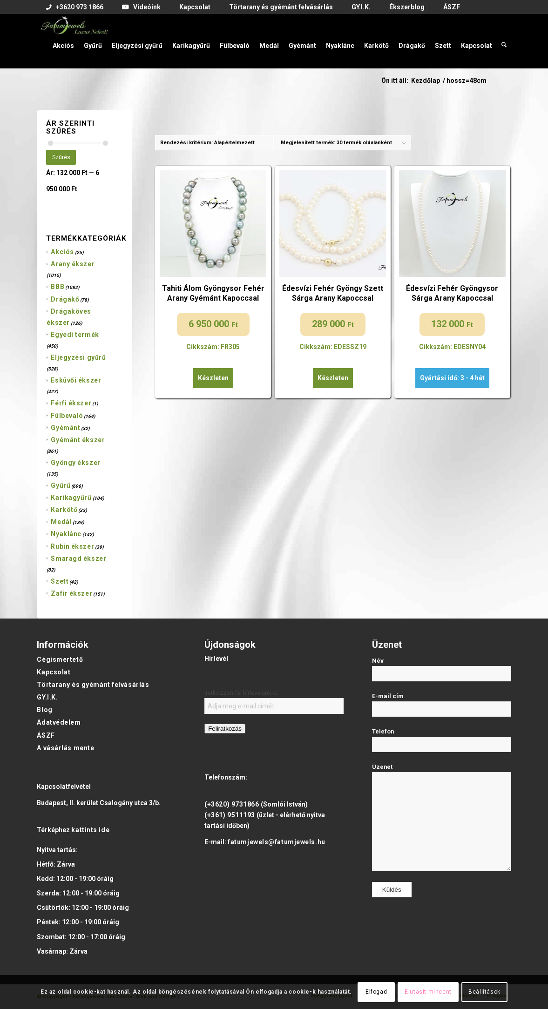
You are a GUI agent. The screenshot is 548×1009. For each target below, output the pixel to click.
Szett (59, 581)
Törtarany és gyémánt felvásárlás (93, 684)
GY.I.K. (47, 697)
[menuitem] (75, 7)
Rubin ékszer (72, 546)
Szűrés (61, 157)
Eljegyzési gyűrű (78, 357)
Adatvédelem (59, 722)
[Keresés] (504, 40)
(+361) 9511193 (229, 815)
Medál (61, 521)
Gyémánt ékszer (78, 440)
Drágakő (65, 299)
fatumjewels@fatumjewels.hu (276, 842)
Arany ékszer (73, 264)
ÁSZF (45, 735)
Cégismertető (60, 659)
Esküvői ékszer (76, 380)
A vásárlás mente (65, 748)
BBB (57, 286)
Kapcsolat (53, 672)
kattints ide (90, 830)
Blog (44, 709)
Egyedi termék (75, 334)
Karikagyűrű (71, 497)
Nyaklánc (66, 534)
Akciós (62, 252)
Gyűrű (60, 485)
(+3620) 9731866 (231, 804)
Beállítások (484, 992)
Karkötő (64, 509)
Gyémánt (65, 427)
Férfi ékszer (71, 403)
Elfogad (376, 992)
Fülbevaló (67, 415)
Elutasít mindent (428, 992)
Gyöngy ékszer (75, 462)
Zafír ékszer (71, 593)
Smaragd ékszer (78, 558)
